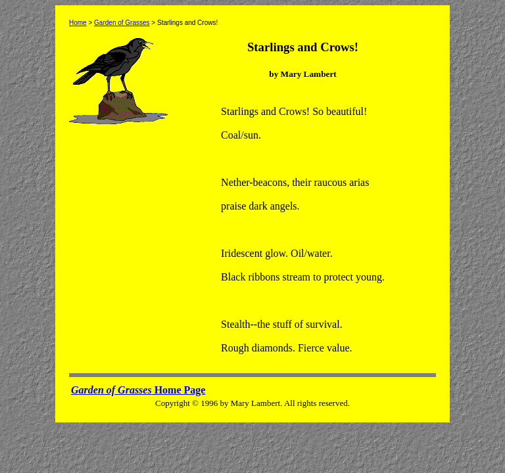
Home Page (138, 389)
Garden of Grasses (121, 22)
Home (78, 22)
